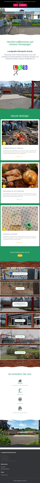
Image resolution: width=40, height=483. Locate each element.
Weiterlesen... (20, 369)
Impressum (3, 466)
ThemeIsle (24, 480)
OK (15, 5)
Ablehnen (23, 5)
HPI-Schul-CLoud (4, 474)
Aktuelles (20, 255)
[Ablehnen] (38, 4)
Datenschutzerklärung (5, 468)
